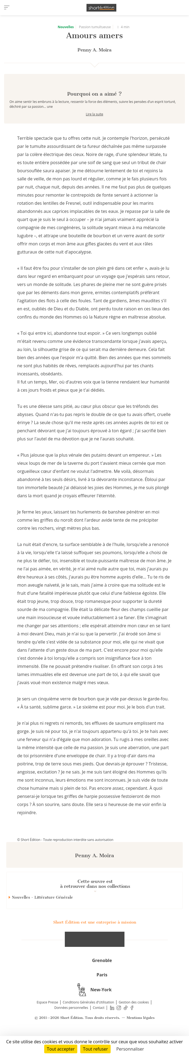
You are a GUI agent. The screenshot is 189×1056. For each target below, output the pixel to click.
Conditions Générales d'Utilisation (88, 1021)
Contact (98, 1027)
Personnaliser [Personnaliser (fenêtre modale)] (130, 1049)
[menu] (7, 7)
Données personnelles (71, 1027)
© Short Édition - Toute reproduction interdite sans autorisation (65, 859)
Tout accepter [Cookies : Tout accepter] (61, 1049)
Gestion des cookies (134, 1021)
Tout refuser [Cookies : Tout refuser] (95, 1049)
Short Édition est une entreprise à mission (94, 941)
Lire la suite (94, 133)
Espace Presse (47, 1021)
